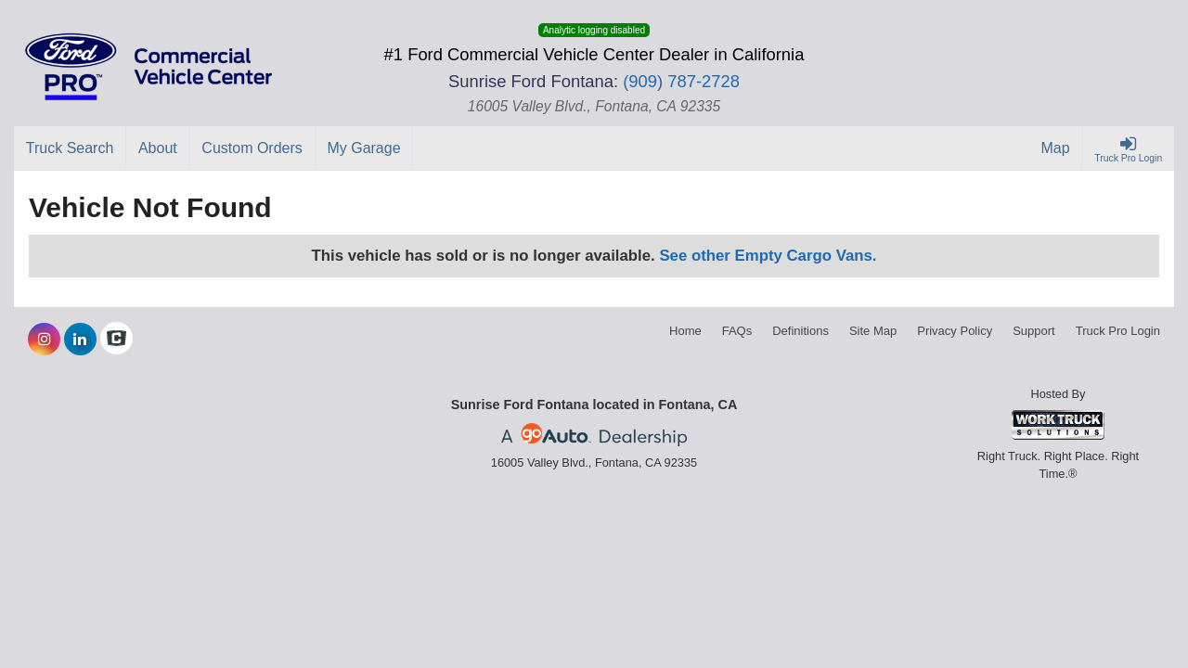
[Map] (1056, 148)
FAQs (737, 331)
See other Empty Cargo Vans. (767, 255)
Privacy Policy (954, 331)
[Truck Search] (70, 148)
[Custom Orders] (253, 148)
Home (685, 331)
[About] (157, 148)
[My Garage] (365, 148)
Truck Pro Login (1118, 331)
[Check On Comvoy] (116, 339)
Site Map (873, 331)
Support (1034, 331)
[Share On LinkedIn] (80, 339)
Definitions (800, 331)
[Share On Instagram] (44, 339)
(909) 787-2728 (681, 81)
